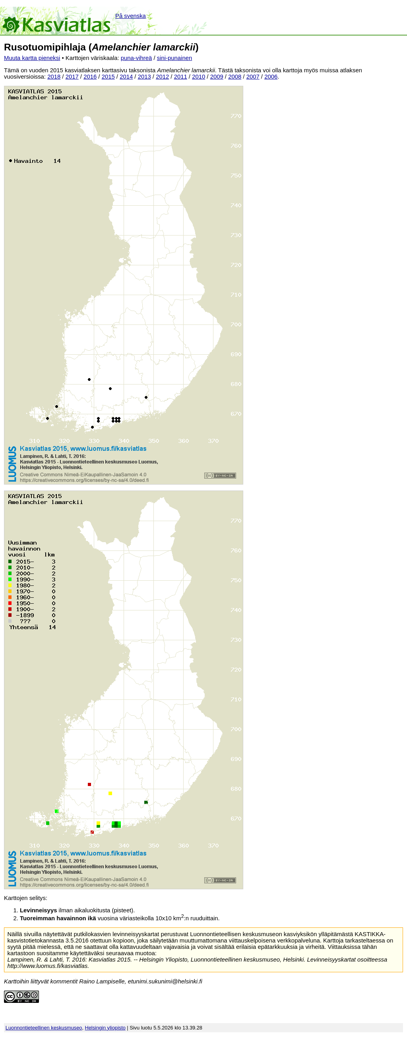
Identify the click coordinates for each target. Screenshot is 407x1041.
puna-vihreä (136, 58)
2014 (126, 76)
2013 (144, 76)
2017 (72, 76)
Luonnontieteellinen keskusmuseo (44, 1028)
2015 (108, 76)
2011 (180, 76)
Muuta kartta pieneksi (32, 58)
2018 (53, 76)
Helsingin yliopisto (105, 1028)
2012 (162, 76)
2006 (270, 76)
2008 (234, 76)
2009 (216, 76)
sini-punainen (174, 58)
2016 (90, 76)
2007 (253, 76)
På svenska (130, 16)
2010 (198, 76)
